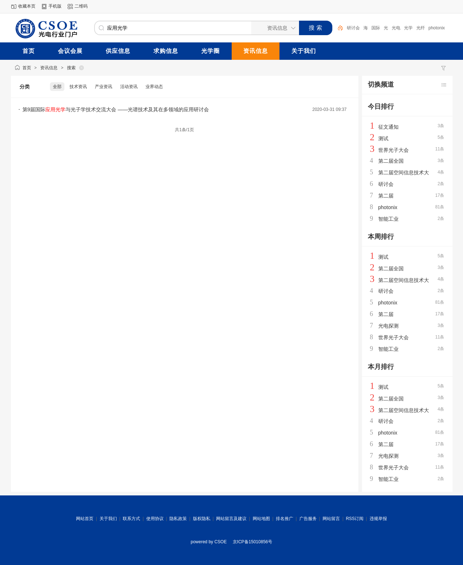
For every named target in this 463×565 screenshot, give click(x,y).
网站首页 (84, 518)
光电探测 (388, 326)
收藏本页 (26, 6)
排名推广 (284, 518)
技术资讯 (78, 86)
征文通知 (388, 127)
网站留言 (331, 518)
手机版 (55, 6)
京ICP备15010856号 (252, 541)
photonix (437, 27)
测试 (383, 138)
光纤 (420, 27)
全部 (57, 86)
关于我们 (108, 518)
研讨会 (353, 27)
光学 (408, 27)
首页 (26, 67)
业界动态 (154, 86)
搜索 (71, 67)
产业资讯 (103, 86)
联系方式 (131, 518)
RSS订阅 (354, 518)
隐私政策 (178, 518)
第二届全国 (391, 161)
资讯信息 (49, 67)
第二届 (385, 196)
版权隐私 (201, 518)
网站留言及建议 (231, 518)
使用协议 (155, 518)
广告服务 (308, 518)
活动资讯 (129, 86)
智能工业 (388, 219)
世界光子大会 (393, 150)
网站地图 (261, 518)
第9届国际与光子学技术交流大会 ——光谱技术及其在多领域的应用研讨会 (115, 109)
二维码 (81, 6)
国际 (375, 27)
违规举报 (378, 518)
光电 (396, 27)
